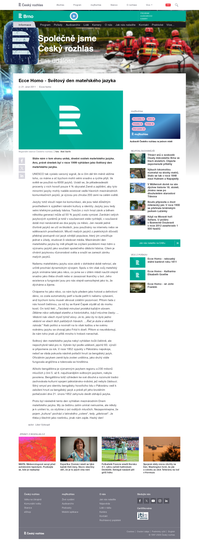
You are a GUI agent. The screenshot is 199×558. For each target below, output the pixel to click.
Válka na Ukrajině (32, 499)
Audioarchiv (146, 16)
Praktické (157, 24)
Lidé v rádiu (105, 507)
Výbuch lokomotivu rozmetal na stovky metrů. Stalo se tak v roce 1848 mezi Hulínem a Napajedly (163, 174)
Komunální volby (32, 503)
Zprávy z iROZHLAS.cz (32, 434)
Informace (25, 24)
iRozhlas (60, 5)
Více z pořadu (139, 255)
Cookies (130, 531)
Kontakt (144, 24)
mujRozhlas (96, 5)
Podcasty (67, 507)
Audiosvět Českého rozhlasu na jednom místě (151, 141)
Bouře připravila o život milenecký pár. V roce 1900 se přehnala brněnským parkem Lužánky (164, 206)
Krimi (151, 119)
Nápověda (105, 503)
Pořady (58, 24)
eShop (27, 512)
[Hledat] (176, 5)
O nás (108, 24)
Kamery (144, 19)
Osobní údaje (143, 531)
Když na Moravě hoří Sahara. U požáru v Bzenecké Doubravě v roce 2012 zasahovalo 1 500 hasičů (163, 222)
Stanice (114, 5)
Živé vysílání (138, 129)
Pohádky (137, 124)
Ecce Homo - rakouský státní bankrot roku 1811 (162, 260)
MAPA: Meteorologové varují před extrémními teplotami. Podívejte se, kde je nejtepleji (37, 467)
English (171, 531)
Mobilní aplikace (70, 512)
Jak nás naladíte (126, 24)
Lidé (86, 24)
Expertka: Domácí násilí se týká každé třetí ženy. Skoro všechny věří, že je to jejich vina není (77, 467)
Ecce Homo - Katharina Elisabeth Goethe (162, 273)
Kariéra (103, 512)
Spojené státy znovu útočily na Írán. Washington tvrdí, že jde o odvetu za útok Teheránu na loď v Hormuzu (161, 468)
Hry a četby (138, 119)
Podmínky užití (158, 531)
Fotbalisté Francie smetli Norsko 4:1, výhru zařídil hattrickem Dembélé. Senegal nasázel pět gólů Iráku (119, 468)
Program (77, 5)
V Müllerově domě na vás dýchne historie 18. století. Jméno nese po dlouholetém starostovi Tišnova (163, 190)
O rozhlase (132, 5)
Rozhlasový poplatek (110, 520)
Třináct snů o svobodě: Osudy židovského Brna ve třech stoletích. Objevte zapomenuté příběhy (164, 159)
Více (170, 24)
